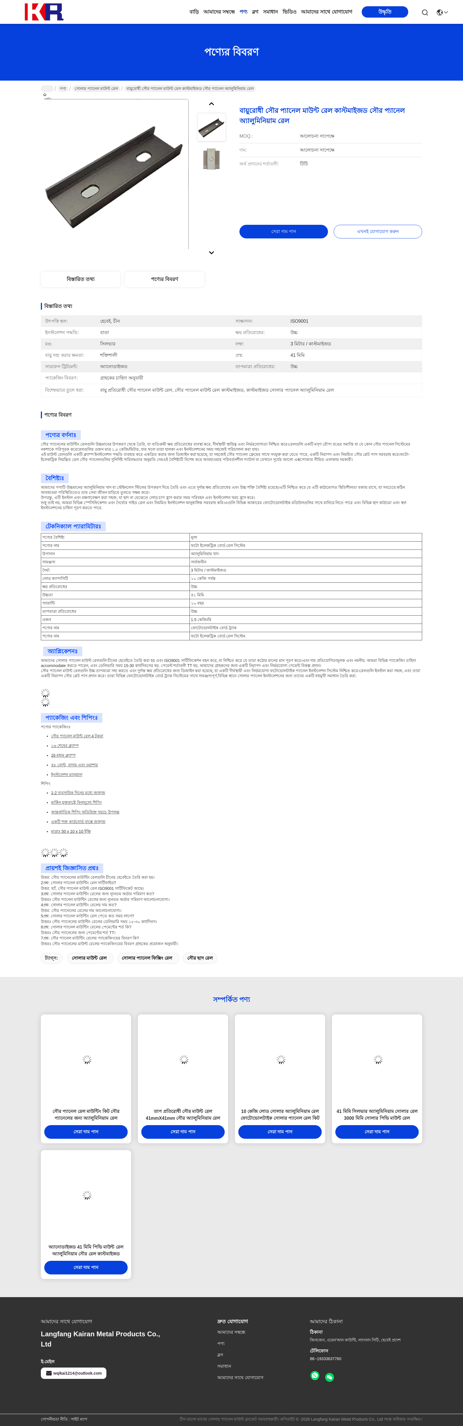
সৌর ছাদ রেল (200, 958)
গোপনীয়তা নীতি (54, 1419)
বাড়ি (194, 12)
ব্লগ (255, 12)
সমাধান (270, 12)
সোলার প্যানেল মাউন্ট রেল (96, 88)
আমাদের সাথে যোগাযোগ (326, 12)
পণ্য (243, 12)
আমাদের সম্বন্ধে (219, 12)
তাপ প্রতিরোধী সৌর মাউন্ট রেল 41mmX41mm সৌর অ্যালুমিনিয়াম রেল (183, 1115)
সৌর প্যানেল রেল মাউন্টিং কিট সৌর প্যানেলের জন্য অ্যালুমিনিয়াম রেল (85, 1115)
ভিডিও (289, 12)
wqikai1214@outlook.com (73, 1373)
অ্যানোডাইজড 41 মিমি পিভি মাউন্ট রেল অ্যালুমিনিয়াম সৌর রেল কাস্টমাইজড (86, 1250)
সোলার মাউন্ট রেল (89, 958)
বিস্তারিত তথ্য (80, 279)
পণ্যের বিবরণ (164, 279)
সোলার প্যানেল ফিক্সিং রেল (147, 958)
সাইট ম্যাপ (79, 1419)
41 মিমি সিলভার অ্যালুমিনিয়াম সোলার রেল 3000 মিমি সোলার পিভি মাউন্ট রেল (376, 1115)
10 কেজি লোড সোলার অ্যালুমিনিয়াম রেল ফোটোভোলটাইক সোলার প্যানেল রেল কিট (280, 1115)
